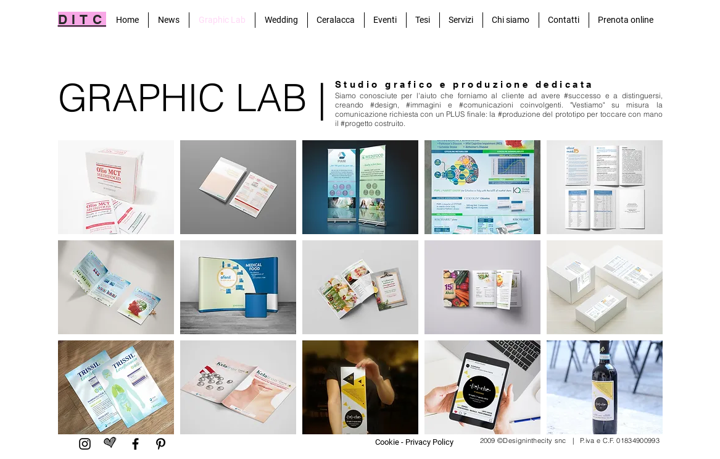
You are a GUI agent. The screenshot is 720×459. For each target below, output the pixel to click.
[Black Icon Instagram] (85, 444)
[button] (116, 187)
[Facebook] (135, 444)
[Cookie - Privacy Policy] (414, 442)
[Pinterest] (160, 444)
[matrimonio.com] (110, 444)
